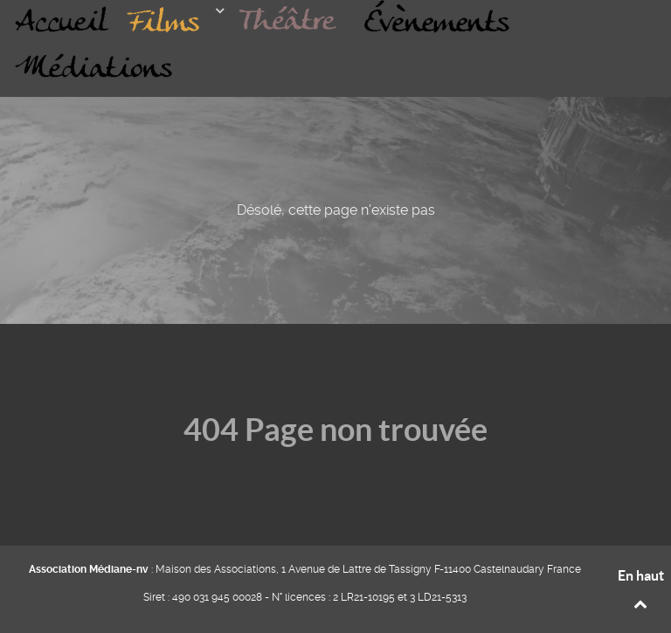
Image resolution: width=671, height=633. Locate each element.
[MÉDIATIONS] (94, 68)
